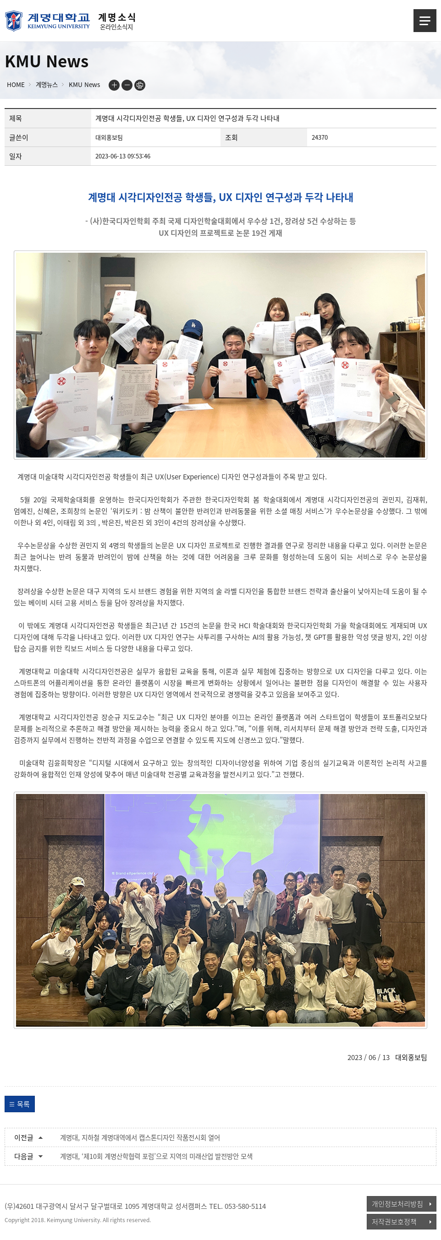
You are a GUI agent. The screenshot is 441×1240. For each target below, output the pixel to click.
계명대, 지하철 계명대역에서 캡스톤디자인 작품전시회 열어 (140, 1137)
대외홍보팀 (411, 1057)
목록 (23, 1104)
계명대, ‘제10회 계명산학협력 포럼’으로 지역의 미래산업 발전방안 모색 (156, 1156)
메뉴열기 (424, 20)
